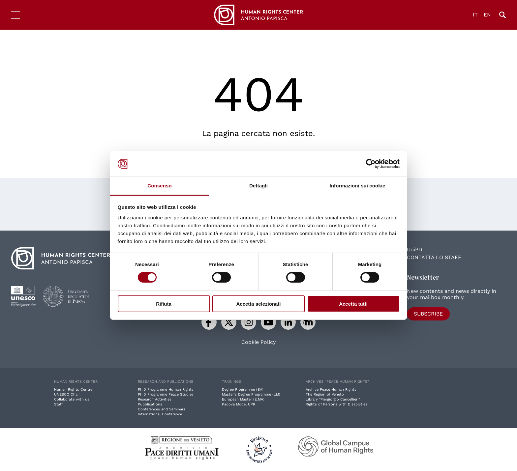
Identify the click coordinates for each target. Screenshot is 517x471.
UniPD (414, 249)
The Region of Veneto (325, 394)
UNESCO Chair (67, 394)
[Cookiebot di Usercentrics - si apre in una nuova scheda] (371, 164)
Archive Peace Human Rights (331, 389)
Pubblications (150, 404)
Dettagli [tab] (258, 185)
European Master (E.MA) (243, 399)
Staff (58, 404)
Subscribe (428, 314)
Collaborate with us (71, 399)
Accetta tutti (353, 304)
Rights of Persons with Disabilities (336, 404)
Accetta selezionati (258, 304)
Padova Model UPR (238, 404)
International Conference (160, 414)
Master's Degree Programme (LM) (251, 394)
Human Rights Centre (73, 389)
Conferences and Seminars (161, 409)
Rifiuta (163, 304)
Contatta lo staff (434, 257)
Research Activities (154, 399)
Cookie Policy (258, 342)
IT (475, 15)
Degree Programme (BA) (242, 389)
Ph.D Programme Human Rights (166, 389)
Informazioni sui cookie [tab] (357, 185)
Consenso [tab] (159, 185)
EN (487, 15)
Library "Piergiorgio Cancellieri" (333, 399)
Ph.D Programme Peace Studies (166, 394)
